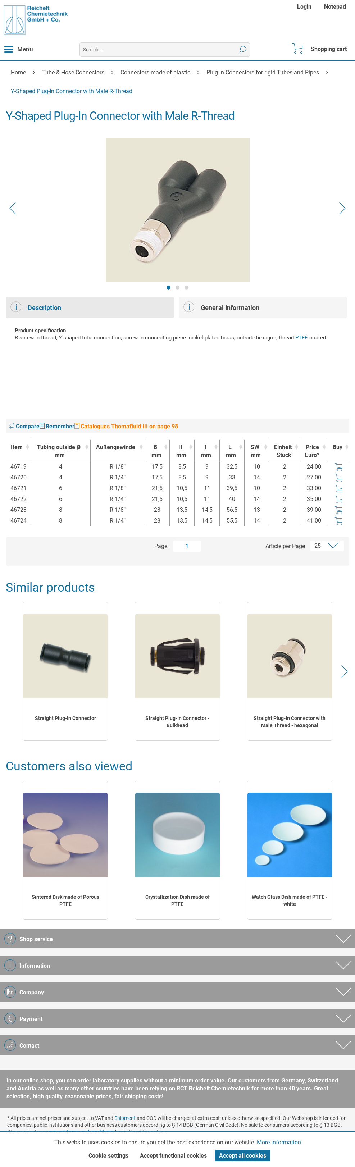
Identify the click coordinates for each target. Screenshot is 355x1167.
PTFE (301, 337)
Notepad (335, 6)
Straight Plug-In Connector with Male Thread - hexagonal (290, 721)
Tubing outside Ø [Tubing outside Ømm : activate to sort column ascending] (59, 451)
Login (304, 6)
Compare (24, 426)
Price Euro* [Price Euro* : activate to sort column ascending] (312, 451)
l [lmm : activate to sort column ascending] (205, 451)
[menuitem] (305, 6)
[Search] (242, 49)
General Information (221, 306)
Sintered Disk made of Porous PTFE (65, 900)
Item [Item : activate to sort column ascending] (17, 447)
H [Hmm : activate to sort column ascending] (180, 451)
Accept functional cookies (173, 1155)
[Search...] (164, 49)
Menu (18, 48)
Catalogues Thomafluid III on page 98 (126, 426)
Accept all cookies (242, 1155)
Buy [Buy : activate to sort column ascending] (337, 447)
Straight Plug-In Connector (65, 718)
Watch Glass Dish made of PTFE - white (289, 900)
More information (279, 1142)
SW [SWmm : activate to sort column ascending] (255, 451)
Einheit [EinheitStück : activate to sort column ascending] (283, 451)
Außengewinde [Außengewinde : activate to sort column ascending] (115, 447)
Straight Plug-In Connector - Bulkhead (177, 721)
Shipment (125, 1118)
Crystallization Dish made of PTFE (177, 900)
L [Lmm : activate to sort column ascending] (230, 451)
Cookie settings (108, 1155)
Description (35, 306)
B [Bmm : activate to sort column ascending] (155, 451)
